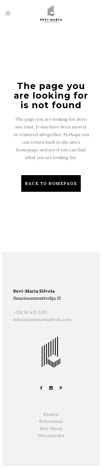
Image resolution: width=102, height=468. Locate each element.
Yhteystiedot (51, 435)
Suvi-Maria (51, 428)
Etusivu (51, 414)
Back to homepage (51, 183)
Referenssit (51, 421)
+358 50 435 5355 (30, 312)
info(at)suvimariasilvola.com (42, 319)
